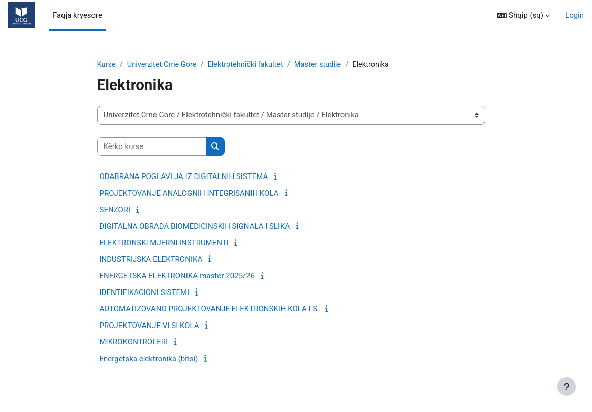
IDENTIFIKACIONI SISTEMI (145, 292)
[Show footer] (566, 386)
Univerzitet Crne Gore (163, 64)
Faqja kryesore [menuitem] (77, 15)
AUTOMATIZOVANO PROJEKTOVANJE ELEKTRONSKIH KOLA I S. (210, 309)
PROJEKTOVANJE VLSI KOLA (149, 325)
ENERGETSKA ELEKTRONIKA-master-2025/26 (177, 276)
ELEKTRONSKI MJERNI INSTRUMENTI (164, 243)
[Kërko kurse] (152, 146)
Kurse (106, 64)
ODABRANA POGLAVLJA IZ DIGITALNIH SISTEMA (184, 177)
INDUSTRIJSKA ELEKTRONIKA (151, 259)
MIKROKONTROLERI (134, 342)
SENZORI (115, 210)
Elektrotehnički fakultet (249, 64)
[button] (523, 15)
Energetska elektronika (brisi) (149, 358)
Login (574, 15)
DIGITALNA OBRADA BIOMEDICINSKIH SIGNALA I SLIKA (195, 226)
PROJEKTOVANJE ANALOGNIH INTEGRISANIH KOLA (189, 193)
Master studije (323, 64)
